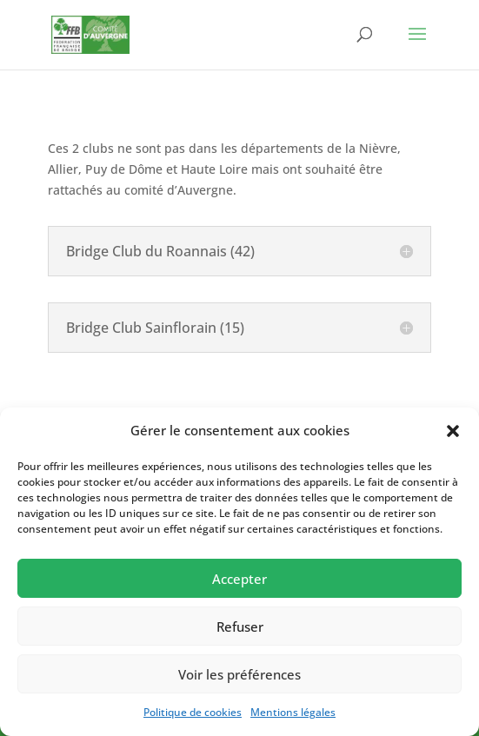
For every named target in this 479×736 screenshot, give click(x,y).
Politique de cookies (192, 712)
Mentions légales (293, 712)
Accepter (239, 578)
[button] (453, 431)
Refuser (239, 626)
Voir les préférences (239, 674)
